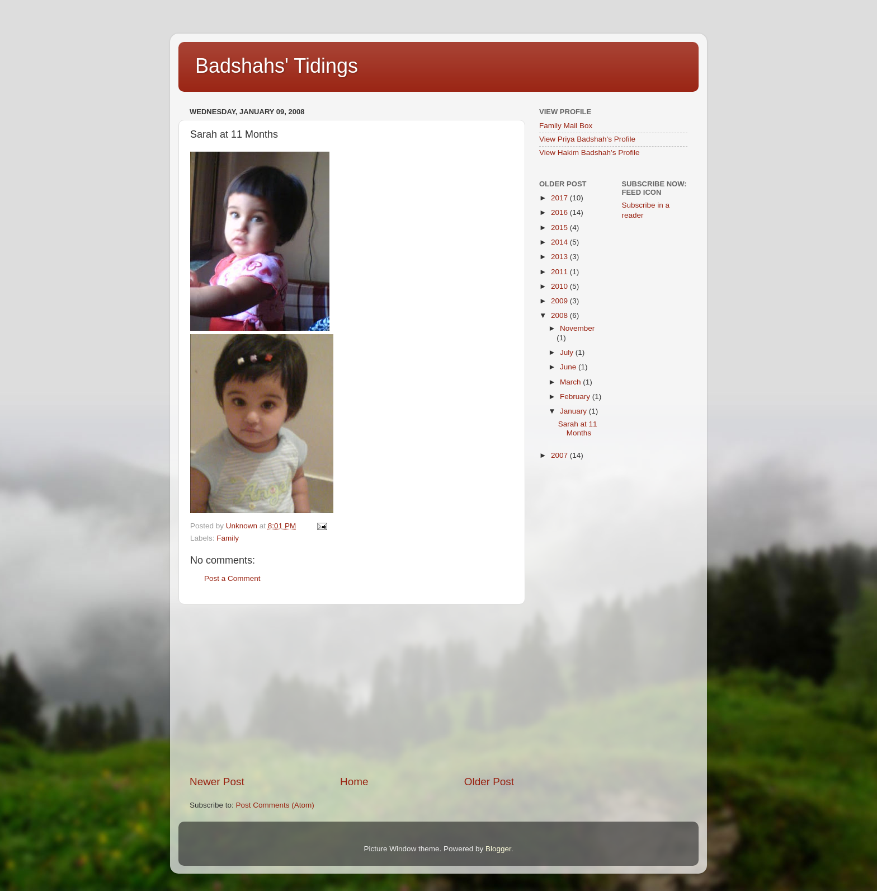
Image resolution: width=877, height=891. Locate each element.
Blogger (498, 849)
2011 (560, 272)
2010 (560, 286)
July (568, 352)
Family (227, 538)
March (571, 382)
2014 (560, 242)
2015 (560, 227)
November (577, 328)
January (574, 411)
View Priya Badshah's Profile (587, 139)
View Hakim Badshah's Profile (589, 152)
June (569, 367)
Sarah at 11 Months (577, 428)
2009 (560, 301)
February (576, 396)
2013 (560, 256)
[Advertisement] (352, 689)
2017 (560, 198)
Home (354, 781)
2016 (560, 212)
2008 (560, 315)
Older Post (489, 781)
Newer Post (217, 781)
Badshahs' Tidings (276, 65)
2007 (560, 455)
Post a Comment (232, 578)
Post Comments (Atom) (275, 805)
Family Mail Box (565, 125)
